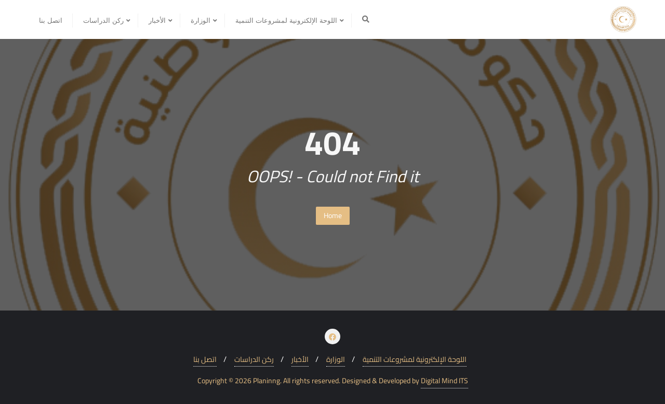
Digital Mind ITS (444, 380)
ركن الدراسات (254, 359)
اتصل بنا (205, 359)
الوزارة (335, 359)
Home (333, 215)
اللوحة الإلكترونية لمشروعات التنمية (415, 359)
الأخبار (300, 359)
